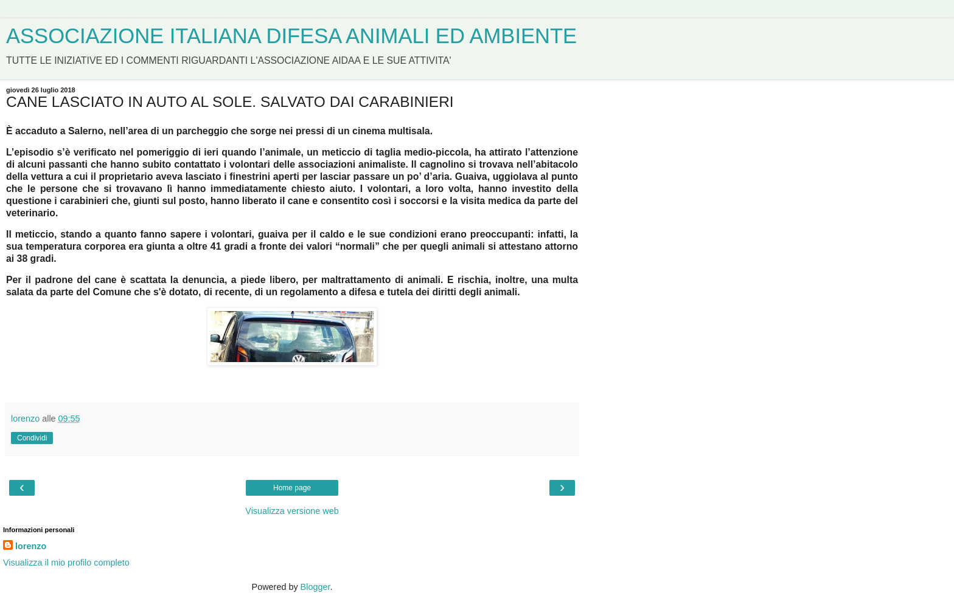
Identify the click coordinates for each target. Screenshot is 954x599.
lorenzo (30, 546)
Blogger (315, 587)
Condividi (32, 438)
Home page (292, 488)
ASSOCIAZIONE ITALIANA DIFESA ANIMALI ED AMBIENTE (291, 35)
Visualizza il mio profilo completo (66, 562)
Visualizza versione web (291, 511)
